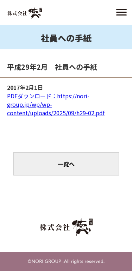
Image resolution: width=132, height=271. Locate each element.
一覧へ (66, 164)
